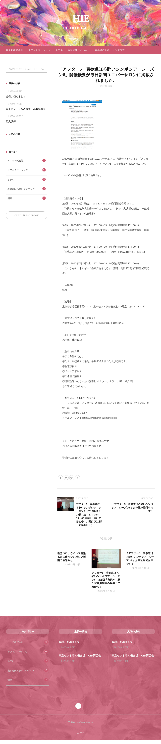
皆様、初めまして (16, 96)
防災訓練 (11, 121)
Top (80, 737)
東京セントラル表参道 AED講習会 (26, 109)
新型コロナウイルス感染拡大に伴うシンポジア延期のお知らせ (71, 560)
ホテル (59, 50)
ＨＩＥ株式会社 (14, 50)
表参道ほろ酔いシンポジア (110, 50)
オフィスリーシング (39, 50)
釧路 (26, 198)
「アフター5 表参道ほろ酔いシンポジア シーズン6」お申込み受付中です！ (131, 508)
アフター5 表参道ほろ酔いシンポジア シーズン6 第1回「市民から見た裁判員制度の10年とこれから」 (106, 583)
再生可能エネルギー (79, 50)
